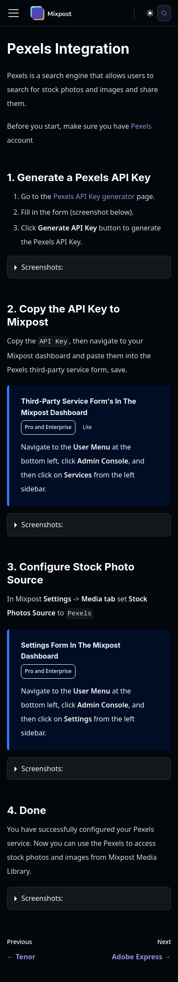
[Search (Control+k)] (164, 13)
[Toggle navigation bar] (13, 13)
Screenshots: (42, 267)
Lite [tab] (87, 427)
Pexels (141, 126)
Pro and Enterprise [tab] (48, 427)
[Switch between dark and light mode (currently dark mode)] (150, 13)
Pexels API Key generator (94, 196)
